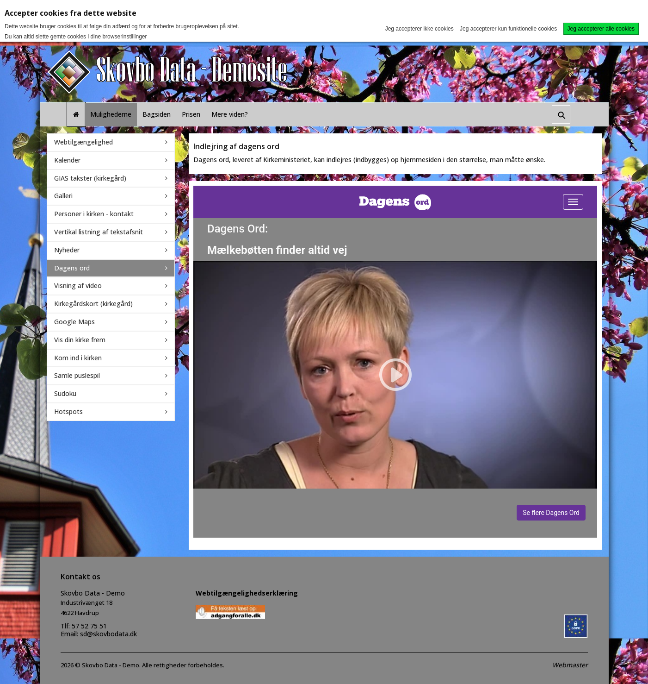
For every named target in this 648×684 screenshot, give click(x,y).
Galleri (63, 195)
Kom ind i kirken (78, 357)
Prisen (191, 114)
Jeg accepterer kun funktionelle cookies (508, 28)
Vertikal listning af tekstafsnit (98, 231)
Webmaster (570, 664)
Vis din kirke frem (79, 339)
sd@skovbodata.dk (108, 633)
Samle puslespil (77, 375)
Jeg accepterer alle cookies (601, 28)
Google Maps (74, 321)
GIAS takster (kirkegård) (90, 178)
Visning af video (78, 285)
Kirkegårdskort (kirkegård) (93, 303)
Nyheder (67, 249)
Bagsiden (156, 114)
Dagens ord (72, 268)
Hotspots (68, 411)
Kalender (67, 160)
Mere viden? (229, 114)
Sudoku (65, 393)
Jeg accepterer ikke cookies (419, 28)
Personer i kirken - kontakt (94, 213)
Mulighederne (110, 114)
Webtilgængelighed (83, 142)
